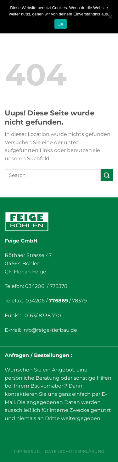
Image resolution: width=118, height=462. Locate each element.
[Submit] (107, 175)
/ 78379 (77, 301)
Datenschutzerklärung (74, 451)
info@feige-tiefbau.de (49, 330)
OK (61, 24)
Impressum (27, 451)
